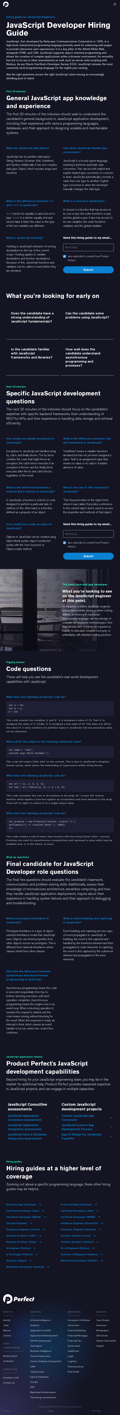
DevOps (34, 1382)
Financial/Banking (77, 1330)
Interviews (101, 1325)
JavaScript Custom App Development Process (87, 1127)
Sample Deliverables (106, 1340)
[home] (6, 4)
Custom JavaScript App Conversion (87, 1117)
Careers (7, 1335)
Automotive (73, 1325)
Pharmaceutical (75, 1366)
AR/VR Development (40, 1340)
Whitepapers (102, 1330)
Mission (7, 1330)
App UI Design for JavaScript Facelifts (87, 1136)
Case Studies (102, 1320)
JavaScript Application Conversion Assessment (33, 1117)
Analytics (34, 1325)
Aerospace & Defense (79, 1320)
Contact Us (9, 1382)
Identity (6, 1320)
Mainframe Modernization (43, 1392)
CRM (32, 1366)
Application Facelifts (40, 1330)
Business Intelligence (40, 1351)
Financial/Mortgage (78, 1335)
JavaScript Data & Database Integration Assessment (33, 1136)
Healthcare (73, 1351)
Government (74, 1345)
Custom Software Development (45, 1361)
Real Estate (73, 1371)
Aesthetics (8, 1361)
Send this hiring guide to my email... (87, 237)
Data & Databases (39, 1376)
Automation (36, 1345)
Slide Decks (102, 1335)
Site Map (96, 1411)
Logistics (72, 1361)
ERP (32, 1387)
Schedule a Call (11, 1377)
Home (6, 1411)
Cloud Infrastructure (40, 1356)
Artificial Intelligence (40, 1320)
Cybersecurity (37, 1371)
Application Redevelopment (44, 1335)
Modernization (10, 1356)
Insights (100, 1345)
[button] (115, 4)
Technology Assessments (43, 1397)
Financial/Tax (74, 1340)
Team (6, 1325)
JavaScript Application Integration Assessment (33, 1127)
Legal (70, 1356)
